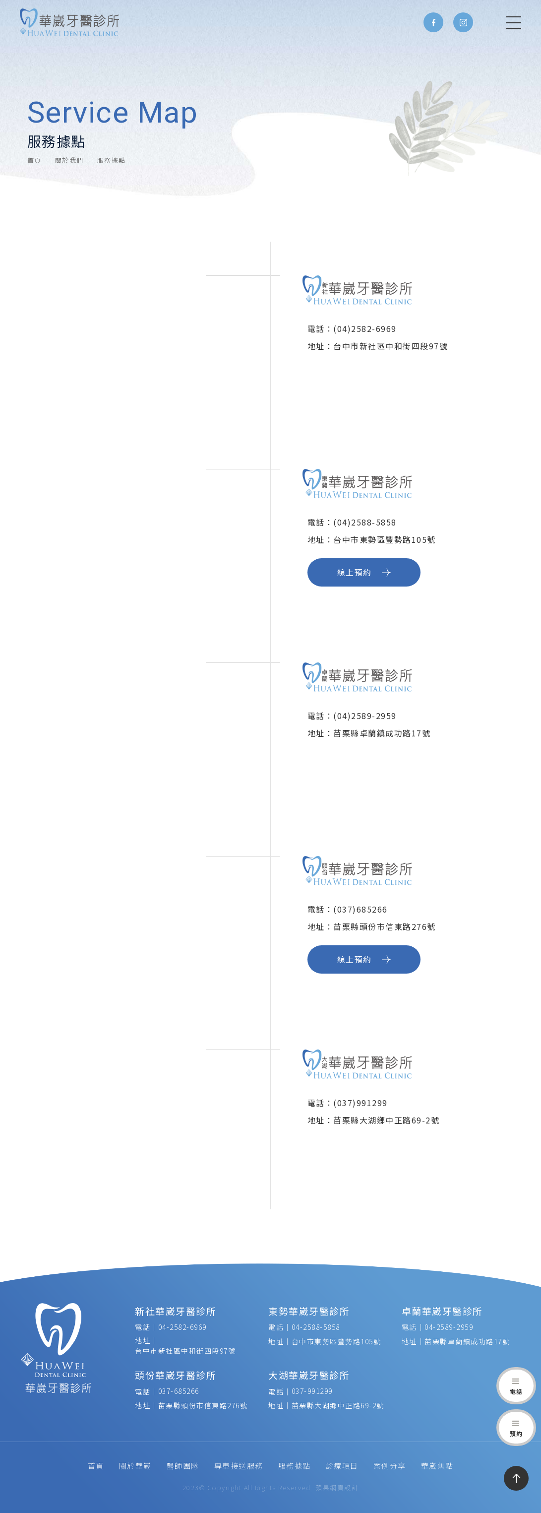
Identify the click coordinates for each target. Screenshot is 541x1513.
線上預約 (364, 572)
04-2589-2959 (448, 1327)
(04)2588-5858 (365, 522)
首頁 (34, 160)
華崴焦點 (437, 1465)
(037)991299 (361, 1103)
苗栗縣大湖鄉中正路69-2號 (338, 1405)
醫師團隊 (183, 1465)
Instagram (463, 22)
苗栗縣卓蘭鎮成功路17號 (467, 1341)
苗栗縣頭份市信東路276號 (203, 1405)
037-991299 (312, 1391)
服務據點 (294, 1465)
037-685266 (178, 1391)
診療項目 (342, 1465)
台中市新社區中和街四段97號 (185, 1351)
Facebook (433, 22)
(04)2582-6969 (365, 328)
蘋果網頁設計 (337, 1487)
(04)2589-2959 (365, 716)
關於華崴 (135, 1465)
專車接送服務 (238, 1465)
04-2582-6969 (182, 1327)
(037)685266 (360, 909)
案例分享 (389, 1465)
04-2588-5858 (316, 1327)
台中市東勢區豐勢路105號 (336, 1341)
